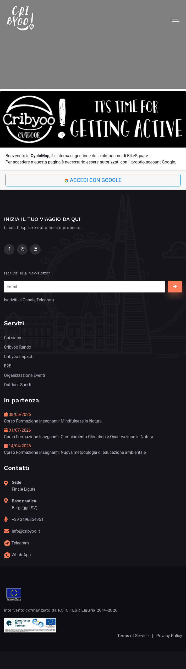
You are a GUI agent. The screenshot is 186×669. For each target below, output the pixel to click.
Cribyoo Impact (18, 356)
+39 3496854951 (27, 519)
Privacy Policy (169, 635)
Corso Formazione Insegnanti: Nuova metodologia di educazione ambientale (75, 452)
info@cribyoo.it (26, 531)
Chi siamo (13, 337)
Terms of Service (133, 635)
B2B (8, 365)
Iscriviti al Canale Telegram (29, 299)
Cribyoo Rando (17, 347)
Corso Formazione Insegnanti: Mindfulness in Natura (53, 421)
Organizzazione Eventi (24, 375)
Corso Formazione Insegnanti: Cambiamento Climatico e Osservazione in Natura (78, 436)
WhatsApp (21, 554)
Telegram (20, 543)
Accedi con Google (93, 180)
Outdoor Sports (18, 384)
